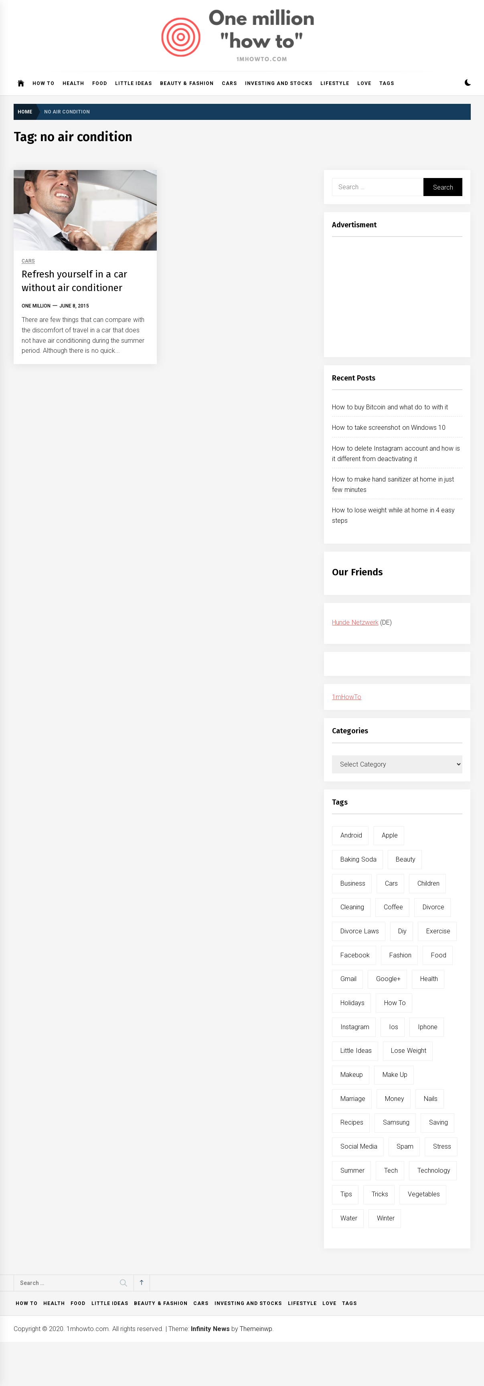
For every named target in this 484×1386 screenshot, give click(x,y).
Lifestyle (334, 83)
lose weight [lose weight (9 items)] (408, 1050)
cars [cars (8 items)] (391, 883)
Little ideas (133, 83)
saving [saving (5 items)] (438, 1122)
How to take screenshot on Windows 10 (389, 427)
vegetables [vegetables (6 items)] (424, 1194)
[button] (468, 83)
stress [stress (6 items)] (442, 1146)
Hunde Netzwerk (355, 622)
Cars (229, 83)
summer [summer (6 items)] (352, 1170)
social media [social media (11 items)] (358, 1146)
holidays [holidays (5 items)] (352, 1003)
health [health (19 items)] (429, 979)
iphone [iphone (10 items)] (427, 1027)
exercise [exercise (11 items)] (438, 931)
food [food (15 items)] (438, 955)
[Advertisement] (397, 299)
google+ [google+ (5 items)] (388, 979)
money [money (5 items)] (394, 1099)
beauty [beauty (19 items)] (405, 859)
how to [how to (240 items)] (395, 1003)
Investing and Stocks (279, 83)
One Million (36, 306)
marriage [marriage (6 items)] (352, 1099)
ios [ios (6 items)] (393, 1027)
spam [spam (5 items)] (405, 1146)
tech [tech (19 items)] (391, 1170)
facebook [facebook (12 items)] (355, 955)
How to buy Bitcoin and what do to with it (390, 407)
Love (364, 83)
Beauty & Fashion (187, 83)
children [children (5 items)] (428, 883)
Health (73, 83)
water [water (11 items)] (348, 1218)
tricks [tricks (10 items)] (380, 1194)
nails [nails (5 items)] (430, 1099)
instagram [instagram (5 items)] (354, 1027)
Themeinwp (256, 1329)
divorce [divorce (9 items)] (433, 907)
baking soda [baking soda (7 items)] (358, 859)
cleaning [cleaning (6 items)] (352, 907)
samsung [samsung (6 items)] (396, 1122)
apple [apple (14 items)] (390, 835)
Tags (386, 83)
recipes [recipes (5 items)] (351, 1122)
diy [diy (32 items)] (402, 931)
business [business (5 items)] (352, 883)
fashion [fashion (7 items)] (400, 955)
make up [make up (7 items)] (395, 1074)
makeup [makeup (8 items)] (351, 1074)
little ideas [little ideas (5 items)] (355, 1050)
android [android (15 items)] (351, 835)
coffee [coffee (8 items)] (393, 907)
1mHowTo (346, 697)
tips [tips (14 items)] (346, 1194)
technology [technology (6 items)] (433, 1170)
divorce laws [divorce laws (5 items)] (359, 931)
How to (43, 83)
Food (99, 83)
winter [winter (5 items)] (386, 1218)
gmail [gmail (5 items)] (348, 979)
